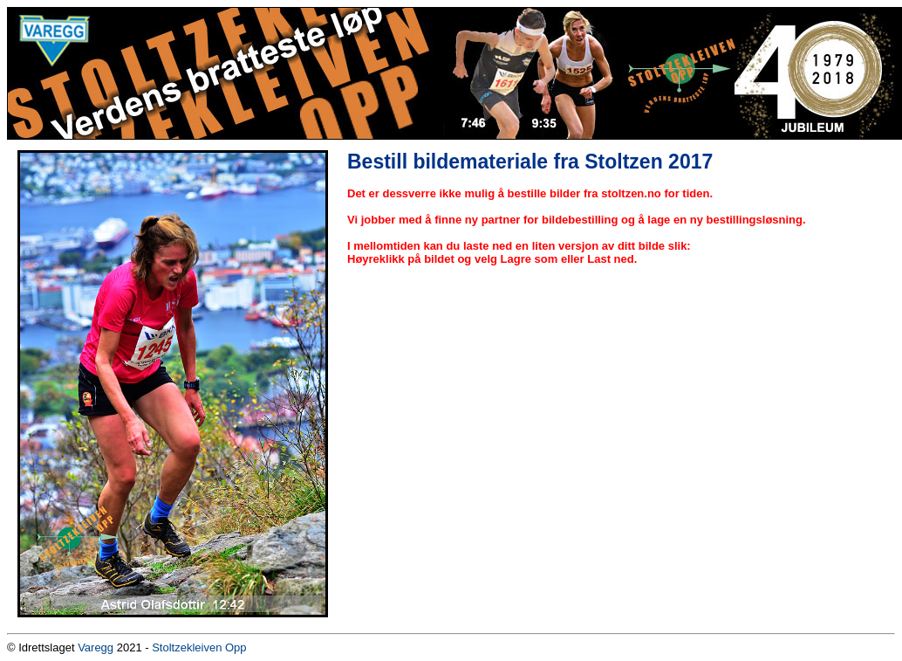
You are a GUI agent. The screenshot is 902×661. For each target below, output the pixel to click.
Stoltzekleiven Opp (199, 647)
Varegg (95, 647)
